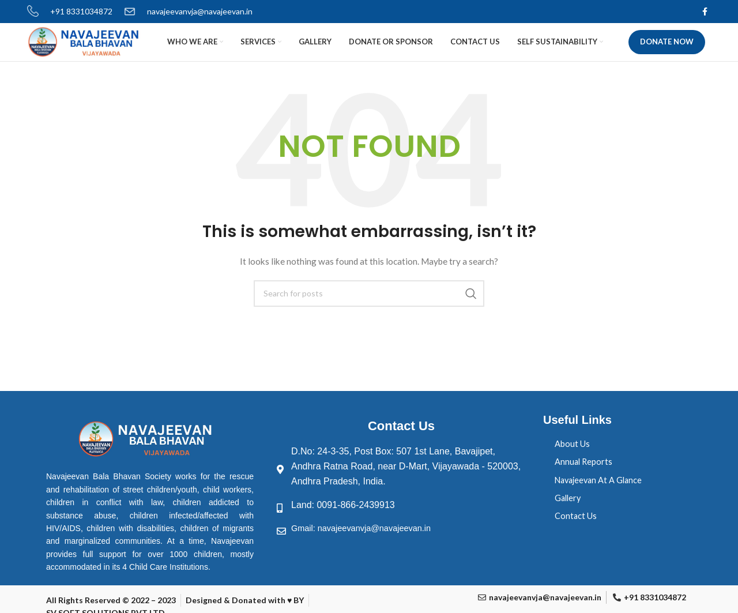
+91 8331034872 (81, 12)
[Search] (369, 316)
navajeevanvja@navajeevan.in (200, 12)
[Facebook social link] (705, 12)
